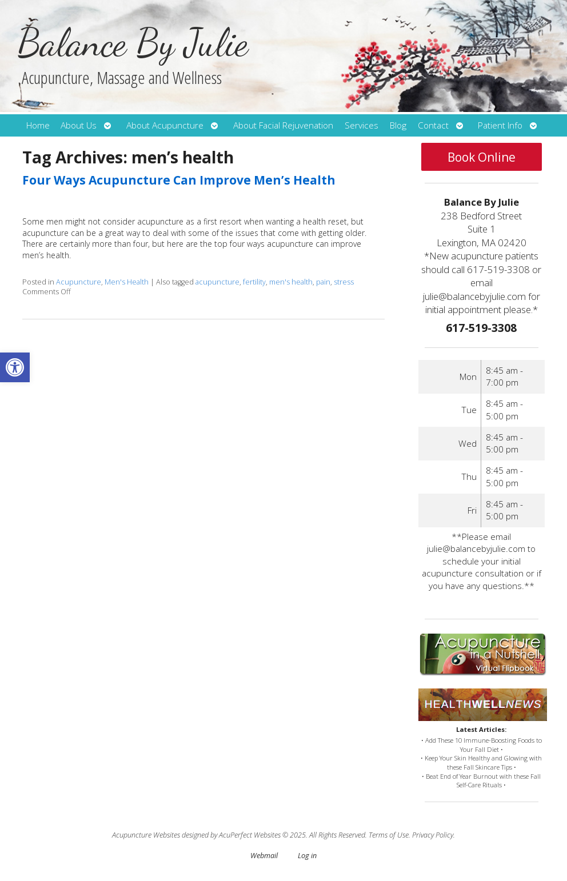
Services (361, 125)
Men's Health (127, 282)
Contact (433, 125)
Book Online (482, 157)
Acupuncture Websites (146, 835)
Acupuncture (78, 282)
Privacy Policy (432, 835)
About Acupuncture (164, 125)
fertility (254, 282)
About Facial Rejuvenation (283, 125)
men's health (291, 282)
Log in (307, 855)
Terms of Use (389, 835)
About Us (79, 125)
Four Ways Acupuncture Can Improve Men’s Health (179, 180)
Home (38, 125)
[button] (15, 367)
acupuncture (217, 282)
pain (323, 282)
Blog (398, 125)
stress (344, 282)
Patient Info (500, 125)
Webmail (264, 855)
